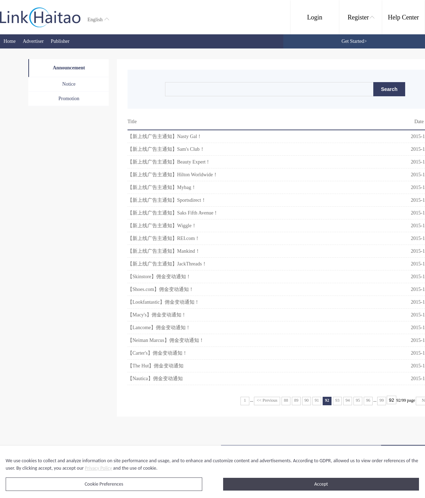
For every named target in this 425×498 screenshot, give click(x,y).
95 (358, 400)
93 (337, 400)
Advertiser (33, 41)
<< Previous (267, 400)
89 (296, 400)
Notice (68, 84)
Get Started (354, 41)
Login (314, 17)
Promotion (68, 98)
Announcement (69, 67)
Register (361, 17)
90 (307, 400)
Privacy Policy (98, 468)
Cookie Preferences (104, 484)
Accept (321, 484)
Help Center (403, 17)
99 (382, 400)
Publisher (60, 41)
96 (368, 400)
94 (348, 400)
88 (286, 400)
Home (10, 41)
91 (317, 400)
